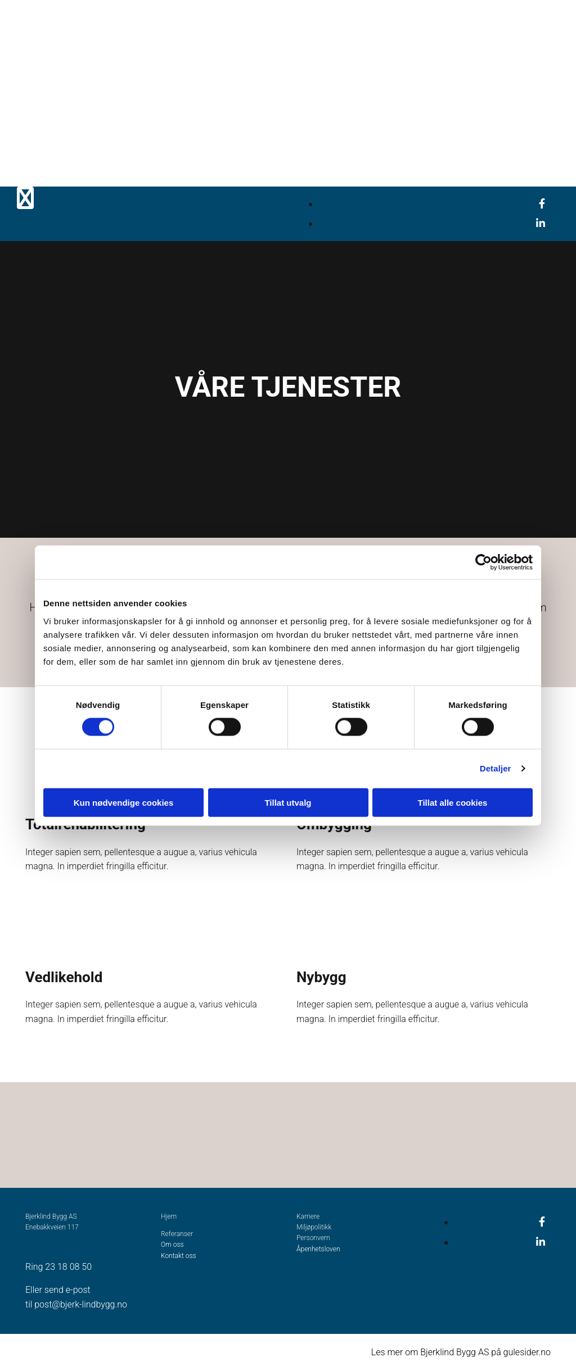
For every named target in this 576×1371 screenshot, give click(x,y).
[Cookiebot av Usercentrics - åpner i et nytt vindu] (483, 562)
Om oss (172, 1245)
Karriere (308, 1216)
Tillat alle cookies (453, 802)
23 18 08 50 (68, 1266)
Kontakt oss (178, 1256)
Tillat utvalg (287, 802)
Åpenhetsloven (318, 1249)
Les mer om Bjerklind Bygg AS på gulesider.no (461, 1352)
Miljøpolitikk (313, 1227)
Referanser (177, 1234)
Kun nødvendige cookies (124, 802)
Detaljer (495, 768)
